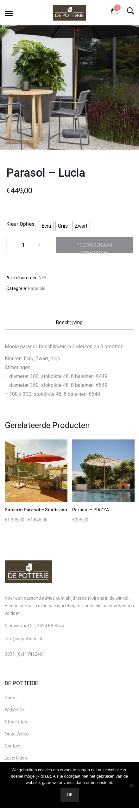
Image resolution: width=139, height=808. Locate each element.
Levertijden (16, 758)
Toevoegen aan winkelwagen (94, 248)
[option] (69, 87)
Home (11, 697)
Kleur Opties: (21, 224)
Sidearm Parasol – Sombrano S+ (39, 509)
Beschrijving (69, 322)
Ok (70, 794)
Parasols (36, 288)
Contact (13, 745)
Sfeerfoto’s (16, 721)
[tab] (69, 324)
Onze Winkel (17, 733)
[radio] (46, 226)
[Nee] (131, 785)
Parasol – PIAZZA (90, 509)
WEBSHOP (15, 709)
